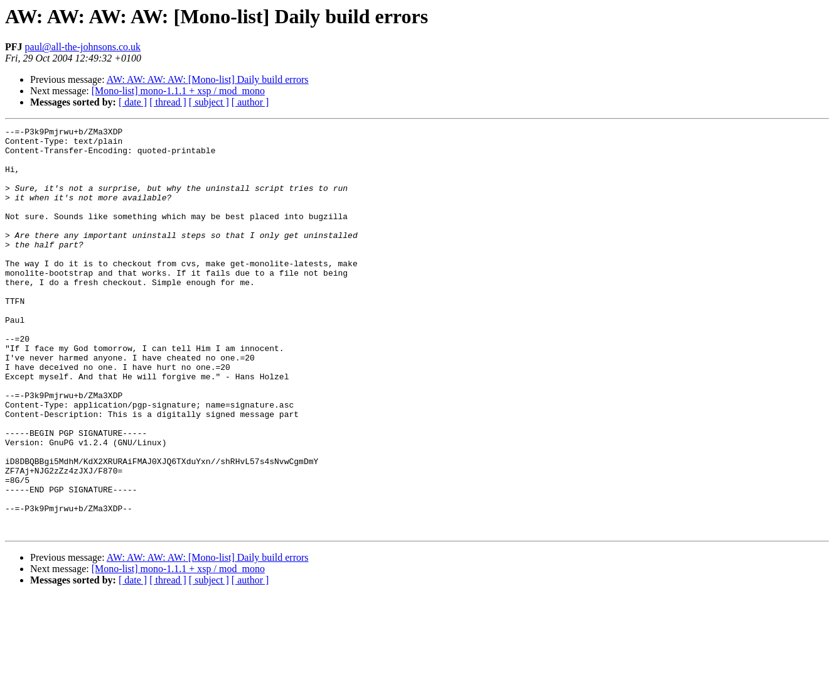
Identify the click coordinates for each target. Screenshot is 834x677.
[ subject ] (209, 102)
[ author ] (250, 102)
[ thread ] (167, 102)
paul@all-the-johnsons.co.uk (83, 46)
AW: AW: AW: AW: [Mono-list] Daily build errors (208, 79)
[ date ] (133, 102)
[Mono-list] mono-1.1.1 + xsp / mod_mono (178, 90)
